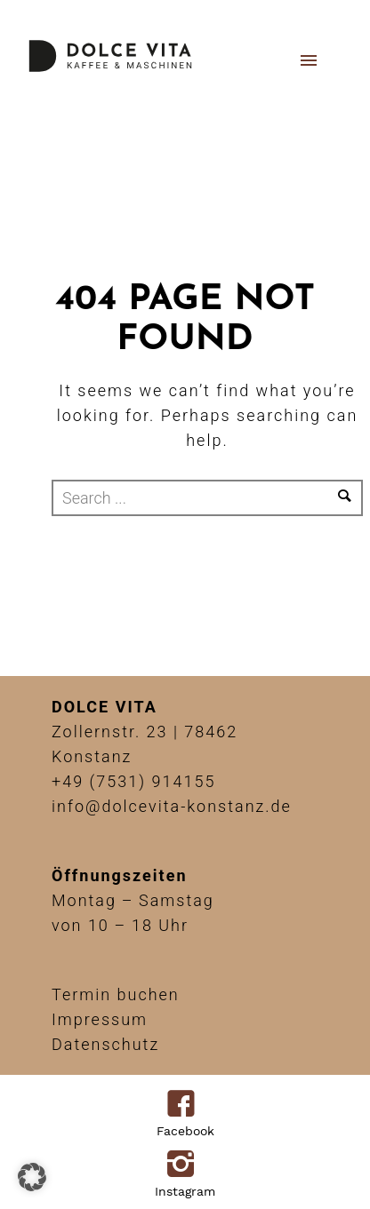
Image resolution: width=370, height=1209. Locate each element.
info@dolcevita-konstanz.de (172, 806)
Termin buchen (116, 994)
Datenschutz (105, 1044)
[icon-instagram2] (185, 1165)
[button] (32, 1177)
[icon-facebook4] (185, 1105)
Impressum (100, 1019)
